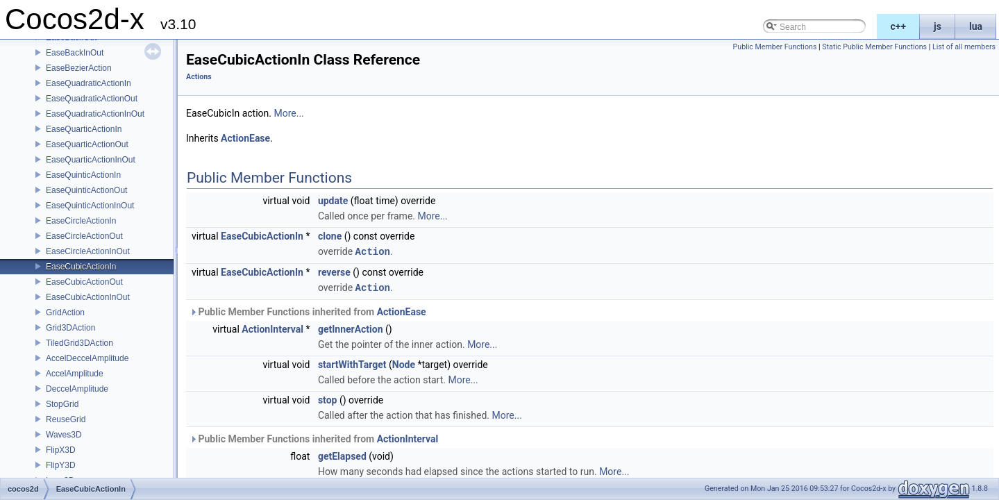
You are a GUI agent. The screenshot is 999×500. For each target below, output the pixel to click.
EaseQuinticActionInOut (90, 205)
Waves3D (64, 435)
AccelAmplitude (74, 373)
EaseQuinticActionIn (83, 175)
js (937, 26)
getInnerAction (350, 327)
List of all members (964, 46)
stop (327, 398)
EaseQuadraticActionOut (91, 98)
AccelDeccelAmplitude (87, 358)
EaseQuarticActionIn (83, 129)
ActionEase (245, 138)
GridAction (65, 312)
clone (330, 236)
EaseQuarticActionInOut (90, 160)
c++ (899, 26)
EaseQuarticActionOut (87, 144)
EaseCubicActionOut (84, 282)
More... (288, 113)
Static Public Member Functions (874, 46)
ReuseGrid (65, 419)
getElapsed (342, 454)
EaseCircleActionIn (81, 221)
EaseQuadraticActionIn (88, 83)
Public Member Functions (775, 46)
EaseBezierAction (79, 68)
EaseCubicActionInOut (88, 297)
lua (975, 26)
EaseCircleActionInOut (88, 251)
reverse (334, 271)
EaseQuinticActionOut (86, 190)
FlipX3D (61, 450)
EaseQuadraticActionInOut (95, 114)
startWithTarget (352, 363)
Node (403, 363)
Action (372, 251)
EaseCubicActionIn (81, 267)
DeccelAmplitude (77, 389)
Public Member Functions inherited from (308, 310)
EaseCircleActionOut (84, 236)
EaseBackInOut (74, 53)
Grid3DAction (70, 328)
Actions (199, 76)
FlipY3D (61, 465)
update (333, 200)
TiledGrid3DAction (79, 343)
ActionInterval (272, 327)
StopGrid (62, 404)
